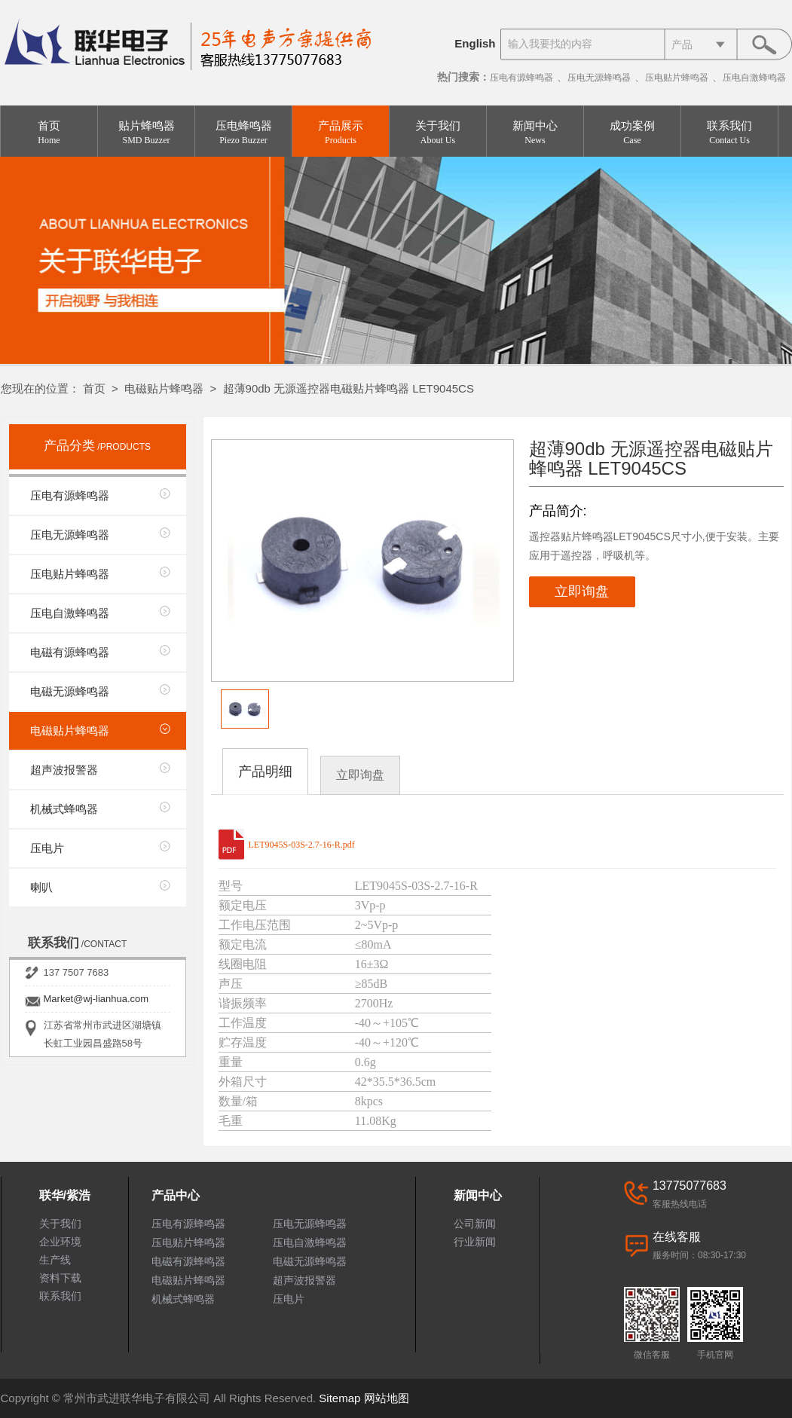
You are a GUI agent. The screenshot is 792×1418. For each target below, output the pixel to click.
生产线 (55, 1260)
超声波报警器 (64, 769)
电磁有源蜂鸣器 (69, 652)
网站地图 (386, 1398)
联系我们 (729, 133)
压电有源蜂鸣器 (521, 77)
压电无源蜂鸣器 (599, 77)
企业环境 (60, 1242)
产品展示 (340, 133)
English (474, 43)
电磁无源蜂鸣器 (69, 691)
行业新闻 (475, 1242)
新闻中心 (535, 133)
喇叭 (41, 887)
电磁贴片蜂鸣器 (163, 388)
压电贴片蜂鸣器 (676, 77)
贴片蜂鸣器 (146, 133)
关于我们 (438, 133)
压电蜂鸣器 (243, 133)
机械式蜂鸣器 (64, 808)
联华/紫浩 (64, 1195)
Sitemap (339, 1398)
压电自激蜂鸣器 (754, 77)
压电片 (47, 848)
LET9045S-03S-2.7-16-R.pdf (302, 844)
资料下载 (60, 1278)
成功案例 (632, 133)
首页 (49, 133)
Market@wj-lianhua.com (96, 998)
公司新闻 (475, 1224)
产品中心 (175, 1195)
